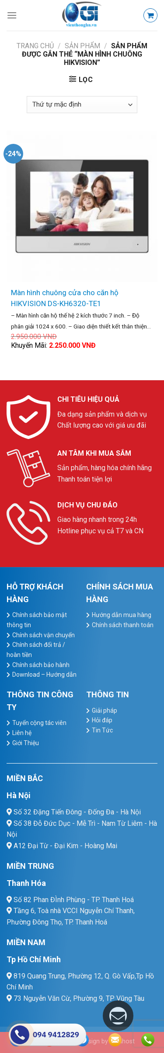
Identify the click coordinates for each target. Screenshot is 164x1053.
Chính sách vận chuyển (43, 635)
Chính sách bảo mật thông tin (37, 619)
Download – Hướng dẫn (44, 674)
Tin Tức (102, 730)
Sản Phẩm (82, 46)
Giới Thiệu (25, 742)
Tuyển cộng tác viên (39, 722)
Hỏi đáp (102, 720)
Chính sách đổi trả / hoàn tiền (36, 649)
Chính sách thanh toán (123, 624)
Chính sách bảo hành (41, 664)
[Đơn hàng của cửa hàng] (82, 104)
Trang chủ (35, 46)
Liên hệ (21, 732)
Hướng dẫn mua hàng (121, 614)
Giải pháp (104, 710)
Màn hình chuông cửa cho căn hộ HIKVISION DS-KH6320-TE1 (65, 298)
